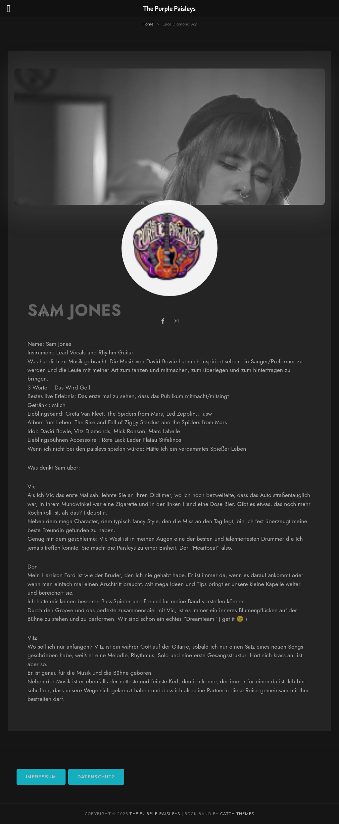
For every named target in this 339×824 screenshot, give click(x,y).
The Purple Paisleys (154, 813)
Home (148, 24)
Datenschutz (96, 776)
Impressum (41, 776)
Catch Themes (237, 813)
